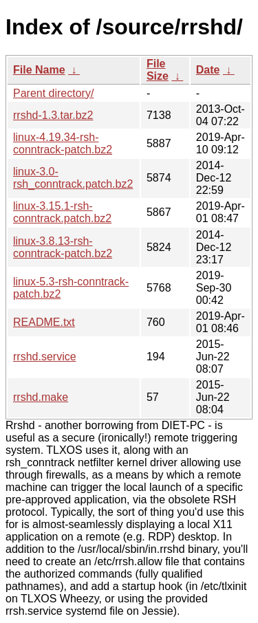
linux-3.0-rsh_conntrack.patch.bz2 (73, 178)
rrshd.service (44, 356)
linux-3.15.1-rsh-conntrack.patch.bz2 (62, 212)
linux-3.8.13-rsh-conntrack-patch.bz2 (62, 247)
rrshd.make (40, 397)
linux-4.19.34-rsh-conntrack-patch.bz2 (62, 143)
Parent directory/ (53, 93)
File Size (158, 70)
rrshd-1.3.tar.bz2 (53, 115)
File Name (39, 70)
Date (208, 70)
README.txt (44, 322)
